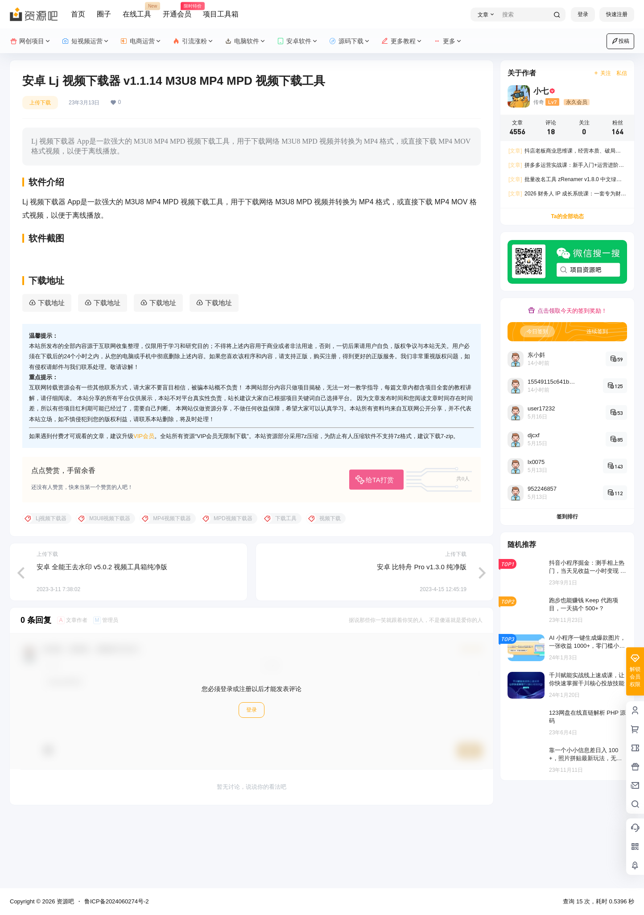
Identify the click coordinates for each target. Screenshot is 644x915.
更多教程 (402, 41)
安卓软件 (297, 41)
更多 (447, 41)
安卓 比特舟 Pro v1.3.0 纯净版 (421, 637)
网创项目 (30, 41)
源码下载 (350, 41)
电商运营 (141, 41)
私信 (621, 73)
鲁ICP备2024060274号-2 (116, 901)
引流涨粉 (193, 41)
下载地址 (51, 373)
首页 (78, 14)
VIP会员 (143, 506)
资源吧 (64, 901)
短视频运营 (86, 41)
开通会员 (177, 10)
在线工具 (137, 10)
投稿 (620, 41)
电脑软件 (245, 41)
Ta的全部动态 (567, 216)
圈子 (104, 14)
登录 (583, 14)
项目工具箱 (221, 14)
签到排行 (567, 516)
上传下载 (40, 102)
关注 (602, 73)
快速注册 (616, 14)
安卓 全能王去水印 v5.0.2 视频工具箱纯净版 (102, 637)
